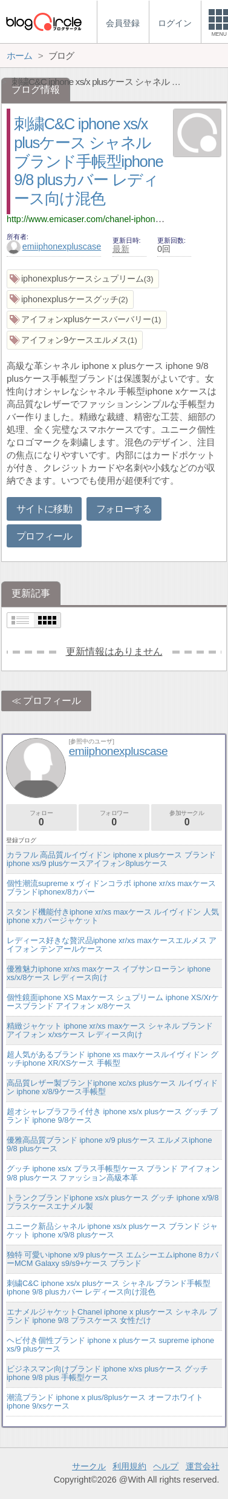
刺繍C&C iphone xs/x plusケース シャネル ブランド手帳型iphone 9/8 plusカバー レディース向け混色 (88, 161)
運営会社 (203, 1466)
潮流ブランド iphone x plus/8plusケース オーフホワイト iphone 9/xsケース (105, 1401)
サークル (89, 1466)
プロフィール (44, 536)
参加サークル (186, 818)
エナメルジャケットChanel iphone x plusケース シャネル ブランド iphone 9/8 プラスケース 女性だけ (112, 1316)
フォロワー (114, 818)
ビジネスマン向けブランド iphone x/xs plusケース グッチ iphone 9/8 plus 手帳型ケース (107, 1373)
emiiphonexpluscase (54, 246)
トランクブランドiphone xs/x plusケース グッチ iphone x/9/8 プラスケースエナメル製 (113, 1202)
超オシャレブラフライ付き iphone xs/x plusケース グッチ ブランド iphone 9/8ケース (112, 1116)
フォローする (124, 509)
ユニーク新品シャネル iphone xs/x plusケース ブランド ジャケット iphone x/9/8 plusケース (112, 1230)
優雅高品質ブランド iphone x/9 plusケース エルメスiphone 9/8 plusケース (109, 1144)
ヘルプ (165, 1466)
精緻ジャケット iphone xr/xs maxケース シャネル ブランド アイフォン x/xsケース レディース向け (110, 1030)
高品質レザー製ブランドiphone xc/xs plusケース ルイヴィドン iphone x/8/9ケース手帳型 (112, 1087)
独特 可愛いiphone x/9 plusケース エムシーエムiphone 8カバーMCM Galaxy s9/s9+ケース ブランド (112, 1259)
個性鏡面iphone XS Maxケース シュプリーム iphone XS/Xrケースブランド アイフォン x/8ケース (113, 1001)
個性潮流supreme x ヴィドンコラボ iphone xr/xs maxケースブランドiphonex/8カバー (111, 887)
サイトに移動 (44, 509)
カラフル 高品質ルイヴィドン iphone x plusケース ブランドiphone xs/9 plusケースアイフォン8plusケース (111, 859)
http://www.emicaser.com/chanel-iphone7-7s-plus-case (112, 219)
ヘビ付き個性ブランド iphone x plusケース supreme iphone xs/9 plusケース (110, 1344)
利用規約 (129, 1466)
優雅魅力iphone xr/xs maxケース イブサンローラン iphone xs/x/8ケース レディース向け (108, 973)
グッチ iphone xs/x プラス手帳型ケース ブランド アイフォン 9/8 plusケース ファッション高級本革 (113, 1173)
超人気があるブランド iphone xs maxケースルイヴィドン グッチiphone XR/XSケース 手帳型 (112, 1059)
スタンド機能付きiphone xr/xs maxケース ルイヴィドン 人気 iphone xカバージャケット (113, 916)
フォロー (41, 818)
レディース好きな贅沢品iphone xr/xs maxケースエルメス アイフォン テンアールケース (112, 944)
